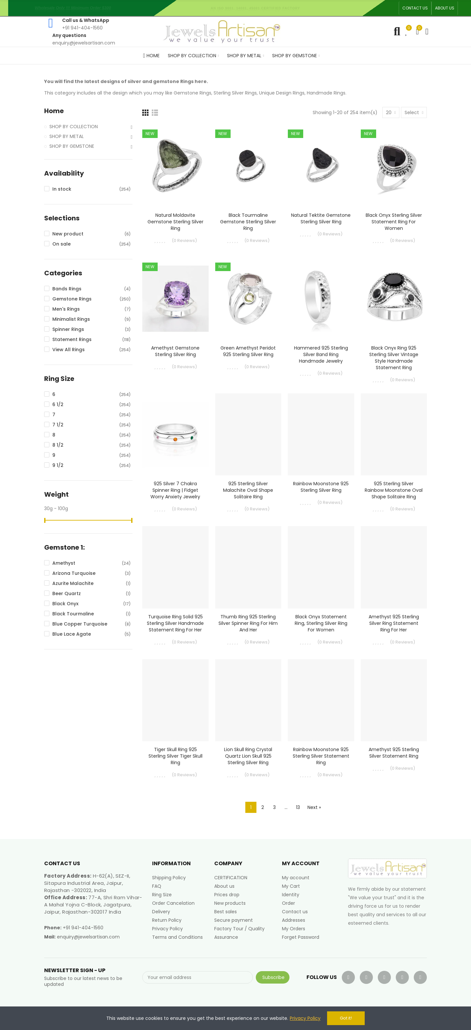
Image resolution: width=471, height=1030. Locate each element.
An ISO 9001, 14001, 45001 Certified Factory (257, 8)
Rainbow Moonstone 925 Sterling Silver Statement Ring (321, 756)
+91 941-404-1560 (83, 927)
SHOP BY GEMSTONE (71, 146)
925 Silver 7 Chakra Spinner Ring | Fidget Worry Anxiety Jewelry (175, 490)
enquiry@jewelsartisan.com (88, 937)
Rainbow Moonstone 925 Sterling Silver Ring (321, 486)
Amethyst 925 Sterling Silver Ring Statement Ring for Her (394, 623)
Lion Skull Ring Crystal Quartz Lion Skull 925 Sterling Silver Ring (248, 756)
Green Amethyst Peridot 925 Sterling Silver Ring (248, 351)
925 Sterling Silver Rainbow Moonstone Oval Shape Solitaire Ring (394, 490)
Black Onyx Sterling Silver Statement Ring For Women (394, 222)
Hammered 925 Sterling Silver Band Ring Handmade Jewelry (321, 354)
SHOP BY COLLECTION (73, 126)
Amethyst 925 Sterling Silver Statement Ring (394, 752)
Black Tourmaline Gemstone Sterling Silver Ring (248, 222)
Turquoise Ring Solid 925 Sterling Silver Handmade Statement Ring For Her (175, 623)
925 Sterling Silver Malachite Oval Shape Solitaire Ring (248, 490)
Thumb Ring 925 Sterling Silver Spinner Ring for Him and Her (248, 623)
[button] (415, 8)
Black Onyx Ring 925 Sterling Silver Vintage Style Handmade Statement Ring (393, 358)
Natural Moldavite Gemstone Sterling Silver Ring (175, 222)
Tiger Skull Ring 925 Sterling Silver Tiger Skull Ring (175, 756)
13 (298, 807)
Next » (314, 807)
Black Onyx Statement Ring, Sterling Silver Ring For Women (321, 623)
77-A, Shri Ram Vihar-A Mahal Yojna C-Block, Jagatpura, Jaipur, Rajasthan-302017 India (93, 904)
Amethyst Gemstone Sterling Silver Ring (175, 351)
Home (54, 111)
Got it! (346, 1018)
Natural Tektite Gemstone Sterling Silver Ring (321, 218)
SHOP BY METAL (66, 136)
